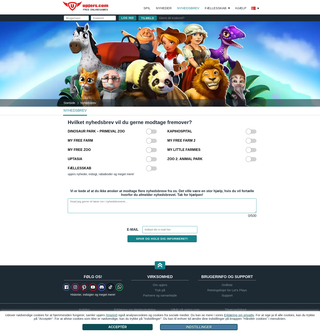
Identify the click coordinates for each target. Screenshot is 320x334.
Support (227, 295)
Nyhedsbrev (188, 8)
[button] (160, 265)
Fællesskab (215, 8)
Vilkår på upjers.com (185, 309)
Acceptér (117, 327)
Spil (146, 8)
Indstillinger (199, 327)
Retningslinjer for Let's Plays (227, 290)
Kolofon (84, 309)
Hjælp (240, 8)
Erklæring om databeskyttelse (135, 309)
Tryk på (160, 290)
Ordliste (227, 285)
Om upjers (160, 285)
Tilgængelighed (235, 309)
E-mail (133, 229)
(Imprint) (111, 315)
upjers (86, 6)
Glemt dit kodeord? (172, 18)
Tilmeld (147, 18)
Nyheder (164, 8)
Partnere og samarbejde (160, 295)
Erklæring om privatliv (239, 315)
